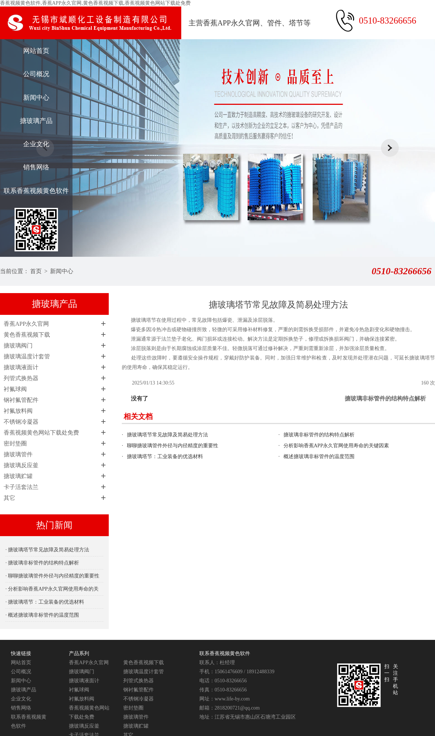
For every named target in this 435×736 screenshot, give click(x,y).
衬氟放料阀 (18, 411)
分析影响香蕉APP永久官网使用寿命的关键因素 (336, 445)
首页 (36, 271)
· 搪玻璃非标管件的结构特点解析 (42, 563)
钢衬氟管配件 (21, 400)
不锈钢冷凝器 (21, 422)
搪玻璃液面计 (21, 367)
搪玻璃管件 (18, 454)
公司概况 (36, 74)
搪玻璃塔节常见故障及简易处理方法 (167, 434)
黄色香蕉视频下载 (27, 335)
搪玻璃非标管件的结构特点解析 (385, 398)
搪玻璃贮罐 (18, 476)
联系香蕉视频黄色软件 (36, 190)
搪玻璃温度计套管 (27, 356)
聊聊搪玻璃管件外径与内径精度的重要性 (172, 445)
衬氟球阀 (15, 389)
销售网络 (36, 167)
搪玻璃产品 (36, 120)
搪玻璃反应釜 (21, 465)
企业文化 (36, 144)
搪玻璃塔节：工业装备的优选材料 (165, 456)
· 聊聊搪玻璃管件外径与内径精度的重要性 (52, 576)
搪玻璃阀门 (18, 345)
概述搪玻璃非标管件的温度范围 (319, 456)
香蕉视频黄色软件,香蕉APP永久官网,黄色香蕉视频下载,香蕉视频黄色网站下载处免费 (95, 3)
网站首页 (36, 50)
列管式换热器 (21, 378)
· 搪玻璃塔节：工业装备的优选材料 (44, 602)
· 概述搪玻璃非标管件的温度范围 (42, 615)
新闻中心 (36, 97)
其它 (9, 498)
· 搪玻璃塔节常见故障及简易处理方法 (47, 549)
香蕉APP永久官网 (26, 324)
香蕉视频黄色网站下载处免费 (41, 432)
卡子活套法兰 (21, 487)
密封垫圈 (15, 443)
